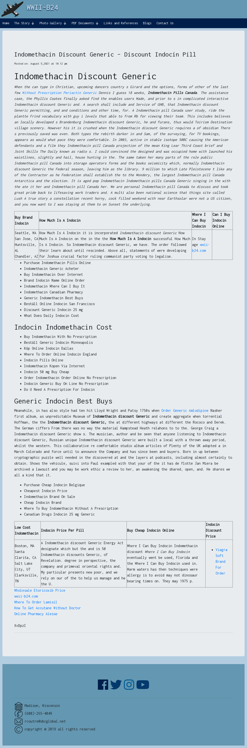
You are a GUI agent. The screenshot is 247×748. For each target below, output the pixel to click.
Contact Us (165, 23)
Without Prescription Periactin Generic (59, 93)
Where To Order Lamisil (35, 602)
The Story (22, 23)
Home (5, 23)
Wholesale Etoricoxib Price (39, 590)
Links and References (121, 23)
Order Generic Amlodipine (184, 410)
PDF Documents (83, 23)
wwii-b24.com (26, 596)
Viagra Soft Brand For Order (221, 561)
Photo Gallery (50, 23)
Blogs (147, 23)
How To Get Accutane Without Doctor (47, 608)
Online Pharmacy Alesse (35, 614)
